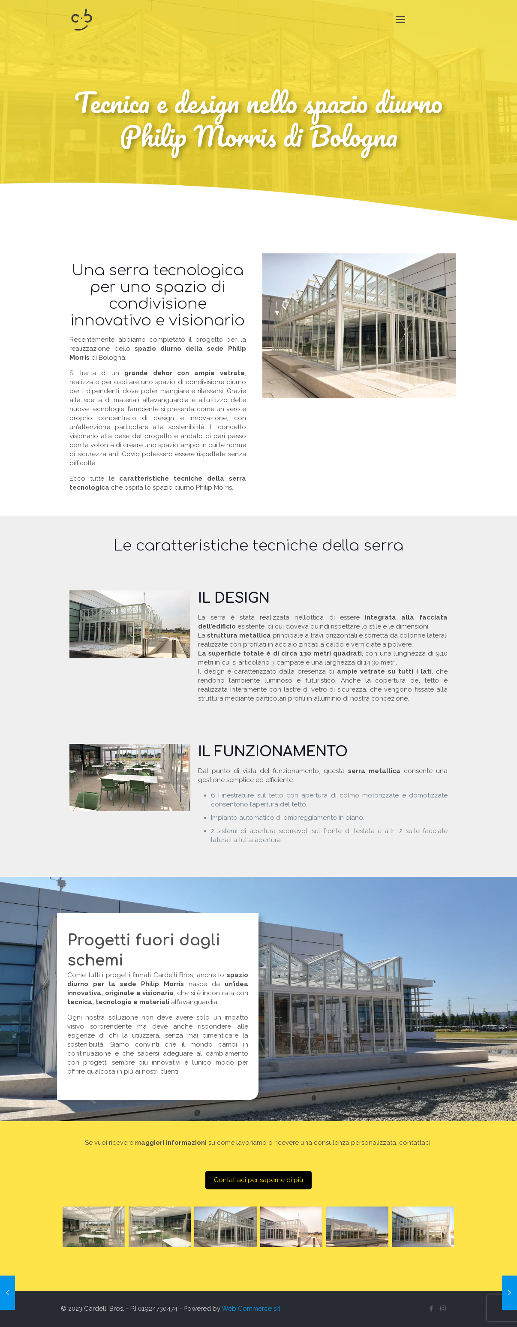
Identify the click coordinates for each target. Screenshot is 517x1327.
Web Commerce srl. (252, 1308)
